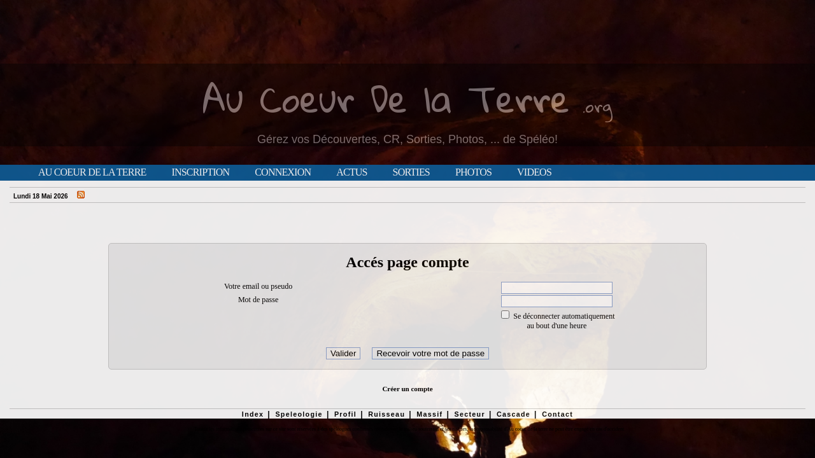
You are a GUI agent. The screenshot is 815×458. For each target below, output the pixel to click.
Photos (473, 172)
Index (253, 414)
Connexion (283, 172)
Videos (534, 172)
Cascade (513, 414)
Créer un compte (407, 388)
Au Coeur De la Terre (386, 98)
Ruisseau (386, 414)
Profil (345, 414)
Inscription (200, 172)
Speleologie (298, 414)
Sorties (411, 172)
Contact (557, 414)
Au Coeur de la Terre (92, 172)
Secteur (469, 414)
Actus (351, 172)
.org (597, 105)
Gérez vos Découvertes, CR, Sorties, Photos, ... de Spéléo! (407, 139)
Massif (429, 414)
